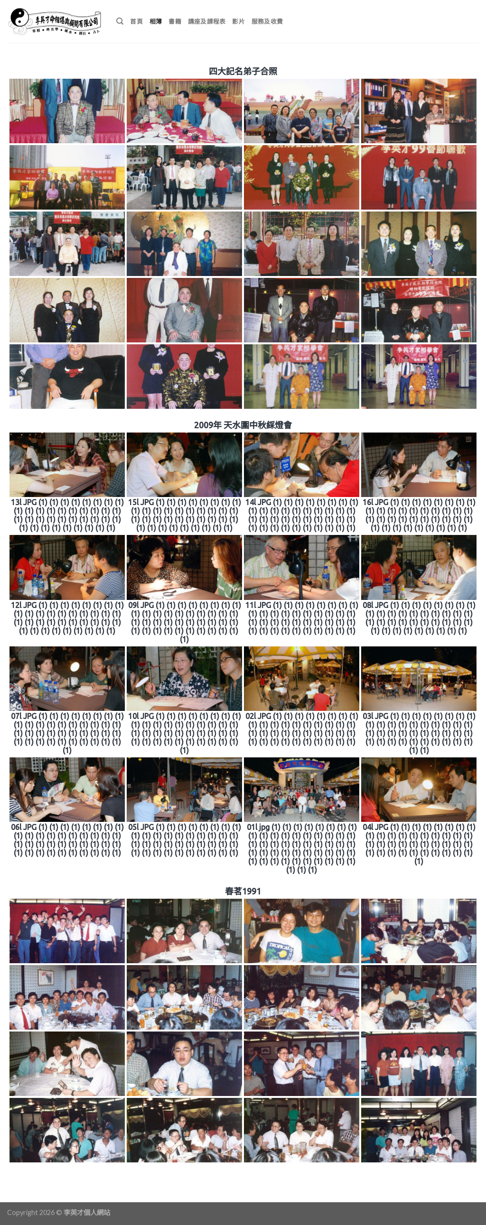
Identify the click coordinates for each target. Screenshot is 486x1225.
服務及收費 (267, 21)
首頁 (136, 21)
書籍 (174, 21)
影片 (238, 21)
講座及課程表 (207, 21)
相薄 (156, 21)
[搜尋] (119, 21)
